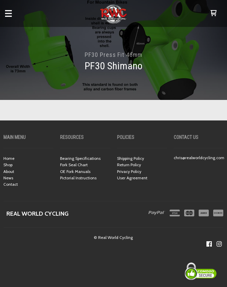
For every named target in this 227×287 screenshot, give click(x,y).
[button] (213, 13)
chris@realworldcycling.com (199, 157)
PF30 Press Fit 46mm (113, 54)
